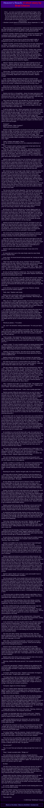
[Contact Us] (34, 805)
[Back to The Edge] (12, 805)
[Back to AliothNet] (24, 805)
